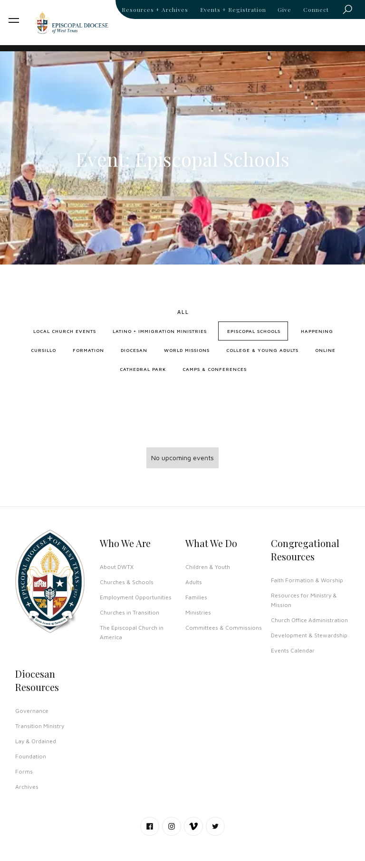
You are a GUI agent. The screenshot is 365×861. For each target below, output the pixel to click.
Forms (24, 771)
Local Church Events (64, 331)
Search (350, 11)
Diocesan (134, 350)
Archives (26, 786)
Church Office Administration (309, 620)
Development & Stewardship (309, 635)
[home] (71, 22)
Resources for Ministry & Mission (304, 600)
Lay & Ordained (35, 741)
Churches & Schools (127, 582)
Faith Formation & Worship (307, 580)
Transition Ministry (39, 725)
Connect (316, 9)
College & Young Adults (262, 350)
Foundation (30, 756)
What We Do (211, 543)
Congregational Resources (305, 550)
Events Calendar (293, 650)
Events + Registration (233, 9)
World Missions (187, 350)
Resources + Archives (155, 9)
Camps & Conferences (214, 369)
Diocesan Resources (37, 680)
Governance (31, 710)
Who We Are (125, 543)
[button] (14, 20)
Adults (193, 582)
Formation (88, 350)
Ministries (198, 612)
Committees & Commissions (223, 627)
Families (196, 597)
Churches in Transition (129, 612)
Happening (317, 331)
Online (325, 350)
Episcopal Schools (253, 331)
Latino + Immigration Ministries (160, 331)
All (183, 312)
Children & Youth (207, 566)
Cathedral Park (143, 369)
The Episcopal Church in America (131, 632)
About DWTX (117, 566)
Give (284, 9)
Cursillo (43, 350)
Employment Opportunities (136, 597)
